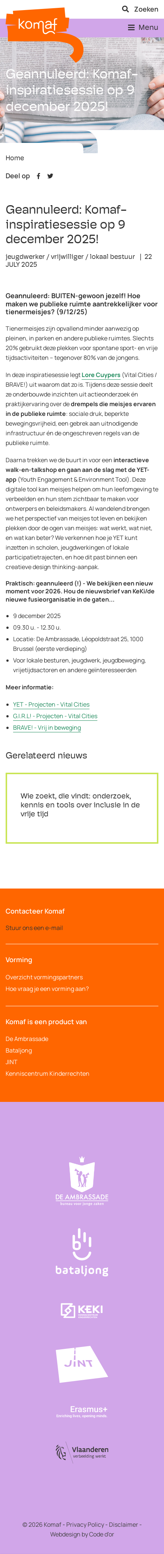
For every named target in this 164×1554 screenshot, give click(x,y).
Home (15, 158)
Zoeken (140, 8)
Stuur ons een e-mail (34, 928)
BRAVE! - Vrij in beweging (47, 727)
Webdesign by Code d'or (82, 1534)
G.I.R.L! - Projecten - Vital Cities (55, 716)
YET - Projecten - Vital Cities (51, 704)
